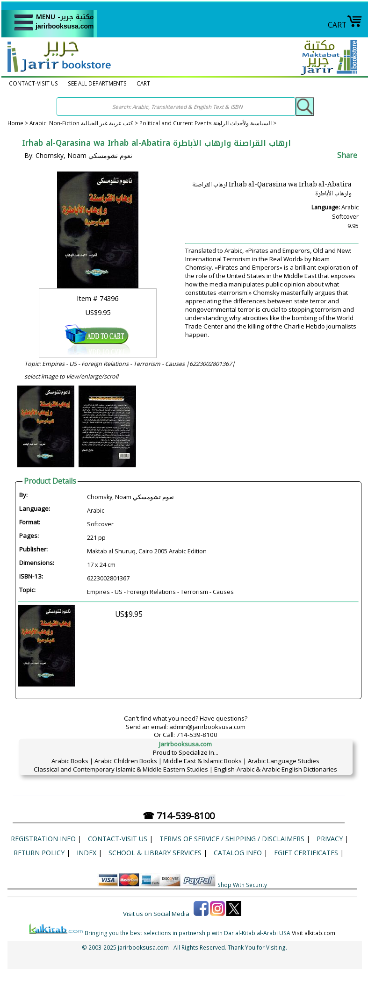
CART (345, 25)
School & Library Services (155, 852)
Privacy (330, 838)
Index (86, 852)
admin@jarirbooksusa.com (207, 726)
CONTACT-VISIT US (33, 83)
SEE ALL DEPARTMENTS (97, 83)
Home (15, 123)
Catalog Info (238, 852)
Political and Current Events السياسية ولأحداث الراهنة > (207, 123)
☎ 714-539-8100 (179, 815)
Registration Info (43, 838)
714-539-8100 (196, 734)
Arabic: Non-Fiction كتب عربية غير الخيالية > (84, 123)
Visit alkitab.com (313, 933)
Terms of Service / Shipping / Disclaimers (231, 838)
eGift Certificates (306, 852)
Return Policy (39, 852)
